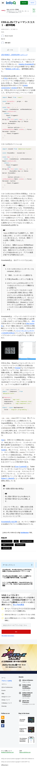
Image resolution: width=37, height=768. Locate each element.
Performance (20, 544)
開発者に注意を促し (13, 69)
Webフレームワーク (7, 544)
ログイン (4, 684)
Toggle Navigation (3, 3)
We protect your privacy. (8, 635)
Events (4, 690)
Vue (2, 440)
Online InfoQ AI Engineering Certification (27, 694)
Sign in (32, 2)
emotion (14, 88)
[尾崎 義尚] (2, 42)
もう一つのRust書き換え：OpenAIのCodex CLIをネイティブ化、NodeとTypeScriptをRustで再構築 (17, 584)
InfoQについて (6, 700)
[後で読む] (28, 49)
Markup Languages (27, 541)
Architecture (25, 532)
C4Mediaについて (7, 703)
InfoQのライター (6, 696)
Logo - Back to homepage (11, 2)
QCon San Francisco (25, 701)
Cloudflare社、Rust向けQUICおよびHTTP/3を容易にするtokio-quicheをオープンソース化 (17, 570)
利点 (5, 78)
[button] (16, 632)
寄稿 (3, 693)
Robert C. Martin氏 (7, 478)
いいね (11, 49)
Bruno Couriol (9, 36)
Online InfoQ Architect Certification (26, 686)
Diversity (4, 706)
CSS (16, 541)
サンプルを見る (18, 604)
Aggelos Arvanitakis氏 (26, 64)
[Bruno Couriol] (2, 35)
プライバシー (4, 765)
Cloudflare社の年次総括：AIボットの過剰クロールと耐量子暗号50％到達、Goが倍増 (16, 576)
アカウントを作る (7, 681)
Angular (17, 368)
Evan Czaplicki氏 (21, 466)
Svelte (3, 450)
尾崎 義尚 (7, 42)
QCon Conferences (7, 687)
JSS (33, 321)
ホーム (3, 677)
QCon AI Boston (27, 680)
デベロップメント (7, 541)
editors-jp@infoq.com (25, 752)
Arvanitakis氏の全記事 (9, 522)
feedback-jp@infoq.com (7, 752)
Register (24, 2)
